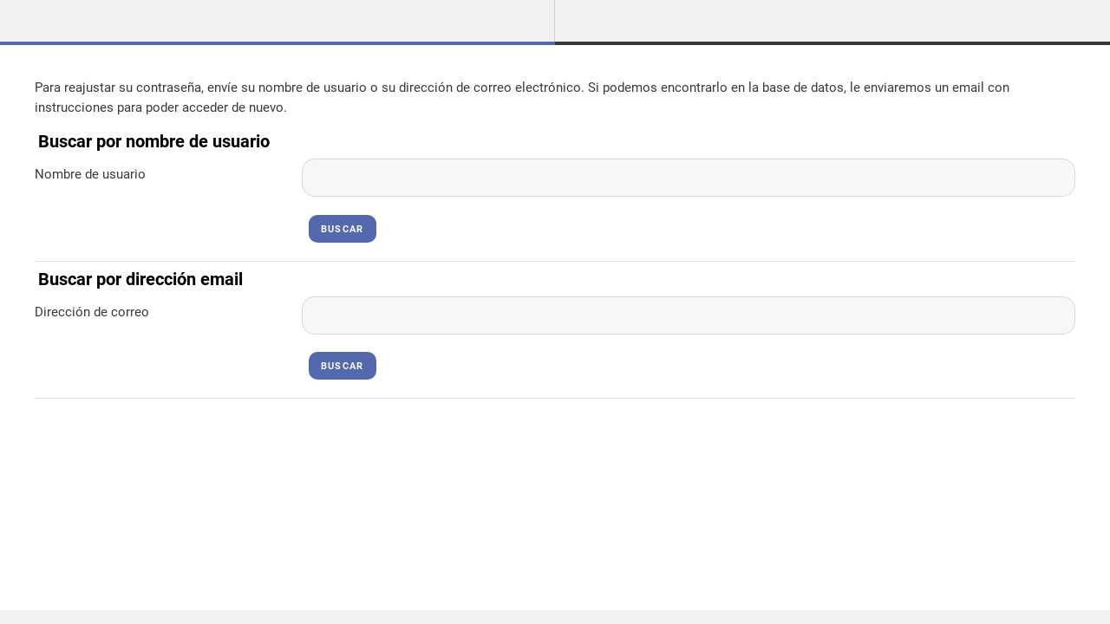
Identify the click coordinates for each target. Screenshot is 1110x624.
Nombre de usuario (90, 174)
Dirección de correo (92, 312)
